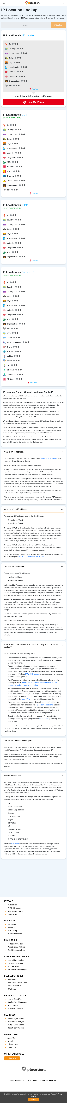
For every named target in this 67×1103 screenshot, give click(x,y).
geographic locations (45, 705)
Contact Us (11, 1047)
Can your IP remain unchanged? (18, 741)
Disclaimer (11, 1041)
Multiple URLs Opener (15, 1025)
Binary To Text (12, 1005)
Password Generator (15, 963)
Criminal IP (28, 272)
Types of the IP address (14, 566)
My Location (12, 905)
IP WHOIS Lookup (32, 674)
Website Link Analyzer (15, 1022)
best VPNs (26, 699)
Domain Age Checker (15, 1018)
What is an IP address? (14, 452)
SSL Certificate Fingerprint (17, 969)
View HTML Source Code (17, 983)
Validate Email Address (16, 947)
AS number (43, 719)
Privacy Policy (12, 1044)
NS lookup (11, 927)
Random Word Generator (17, 1002)
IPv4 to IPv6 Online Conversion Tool (31, 557)
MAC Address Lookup (15, 960)
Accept (33, 1100)
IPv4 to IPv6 (12, 914)
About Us (11, 1038)
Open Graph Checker (15, 1028)
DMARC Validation (14, 934)
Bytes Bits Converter (15, 1008)
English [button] (11, 1058)
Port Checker (12, 980)
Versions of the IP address (15, 509)
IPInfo (25, 205)
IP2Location (28, 35)
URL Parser (11, 989)
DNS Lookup (12, 931)
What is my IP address (49, 458)
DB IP (25, 114)
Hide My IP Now (33, 102)
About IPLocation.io (12, 776)
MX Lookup (11, 924)
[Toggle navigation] (3, 3)
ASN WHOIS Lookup (15, 911)
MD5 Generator (13, 966)
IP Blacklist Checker (15, 944)
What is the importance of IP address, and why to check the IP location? (31, 646)
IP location (15, 844)
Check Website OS (14, 986)
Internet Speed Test (14, 999)
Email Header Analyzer (16, 950)
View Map (33, 89)
